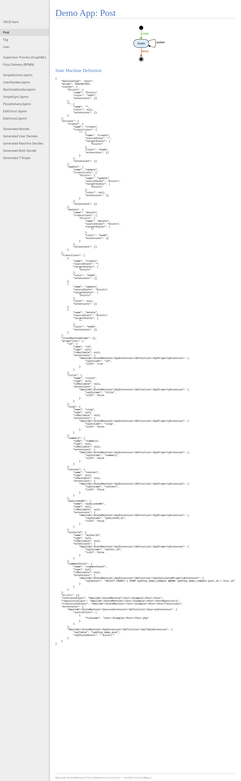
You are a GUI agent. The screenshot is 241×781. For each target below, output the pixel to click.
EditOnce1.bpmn (15, 111)
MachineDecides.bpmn (19, 89)
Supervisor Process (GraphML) (24, 57)
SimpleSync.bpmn (16, 97)
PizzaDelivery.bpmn (17, 104)
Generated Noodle (16, 129)
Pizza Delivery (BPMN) (18, 64)
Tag (5, 40)
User (6, 47)
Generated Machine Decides (23, 143)
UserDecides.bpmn (16, 82)
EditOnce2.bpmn (15, 118)
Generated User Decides (20, 136)
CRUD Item (11, 22)
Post (6, 32)
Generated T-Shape (16, 158)
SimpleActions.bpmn (18, 75)
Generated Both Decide (19, 151)
